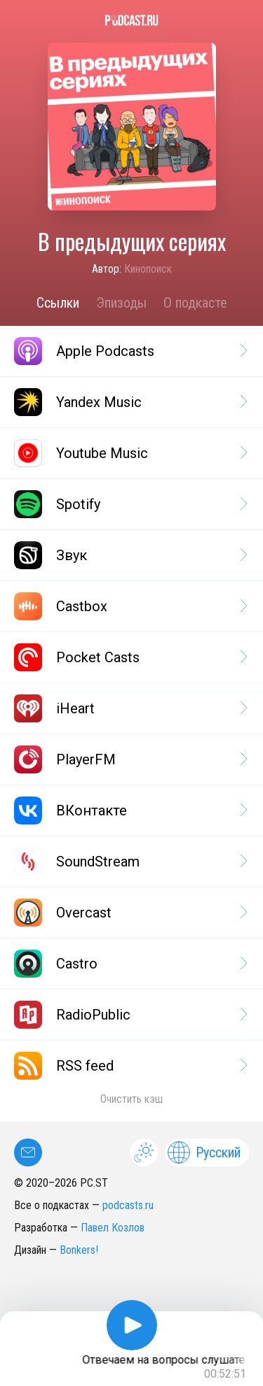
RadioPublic (129, 1014)
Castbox (129, 606)
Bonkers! (79, 1250)
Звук (129, 555)
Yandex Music (129, 402)
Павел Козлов (112, 1227)
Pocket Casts (129, 657)
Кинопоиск (148, 269)
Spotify (129, 504)
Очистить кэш (131, 1099)
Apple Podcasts (129, 351)
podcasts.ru (128, 1205)
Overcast (129, 912)
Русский (204, 1152)
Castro (129, 963)
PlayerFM (129, 759)
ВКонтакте (129, 810)
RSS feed (129, 1066)
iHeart (129, 708)
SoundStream (129, 861)
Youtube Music (129, 453)
